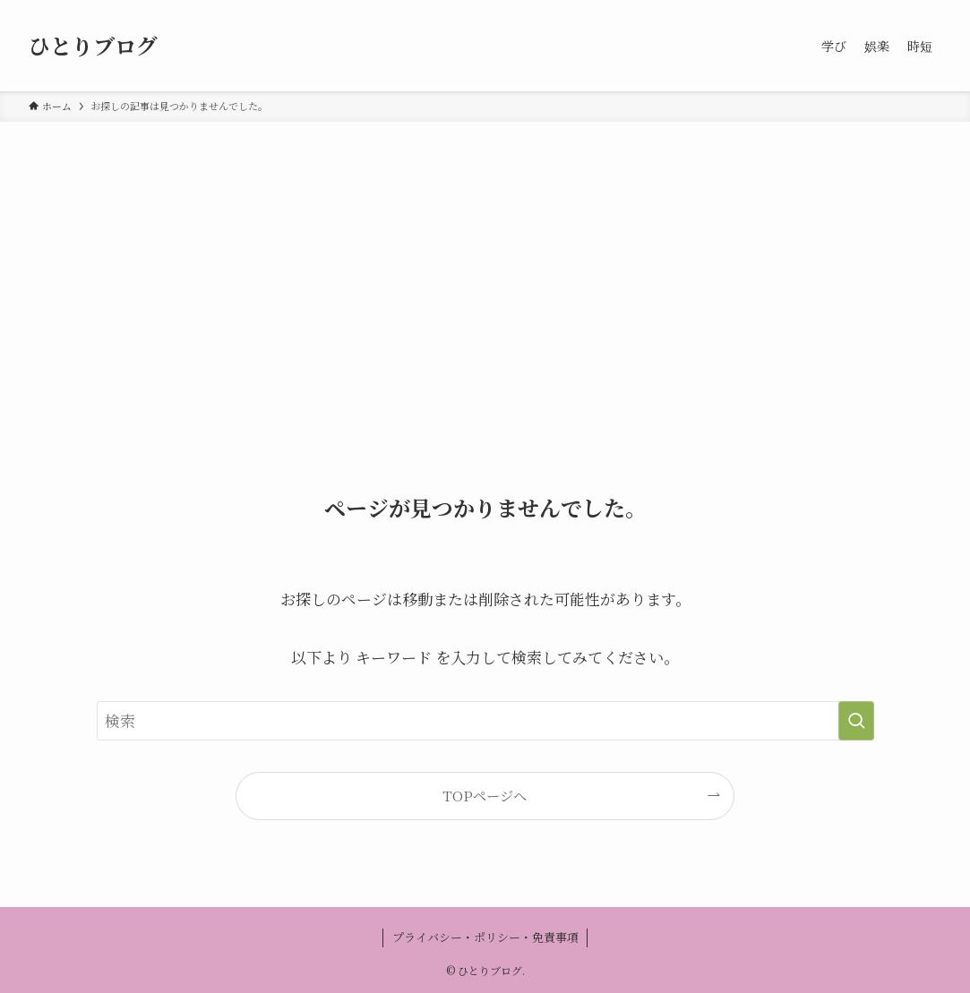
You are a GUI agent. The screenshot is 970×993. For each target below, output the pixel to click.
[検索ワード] (485, 720)
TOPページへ (484, 795)
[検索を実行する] (856, 720)
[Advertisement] (485, 256)
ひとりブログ (93, 45)
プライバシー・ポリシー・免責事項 (485, 937)
